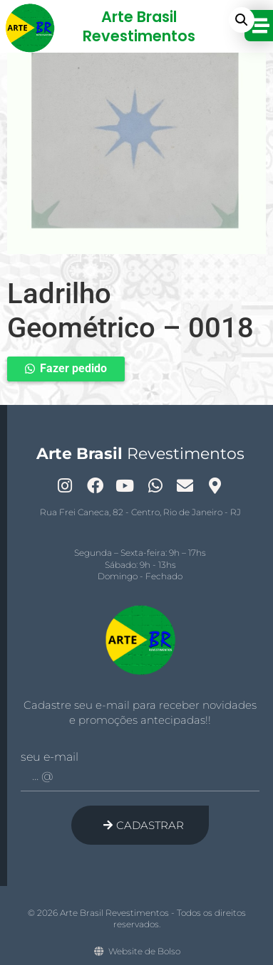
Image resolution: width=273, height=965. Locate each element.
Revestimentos (140, 453)
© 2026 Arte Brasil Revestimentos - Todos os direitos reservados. (137, 918)
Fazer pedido (73, 368)
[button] (241, 20)
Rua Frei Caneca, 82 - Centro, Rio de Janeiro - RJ (140, 512)
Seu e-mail (49, 757)
